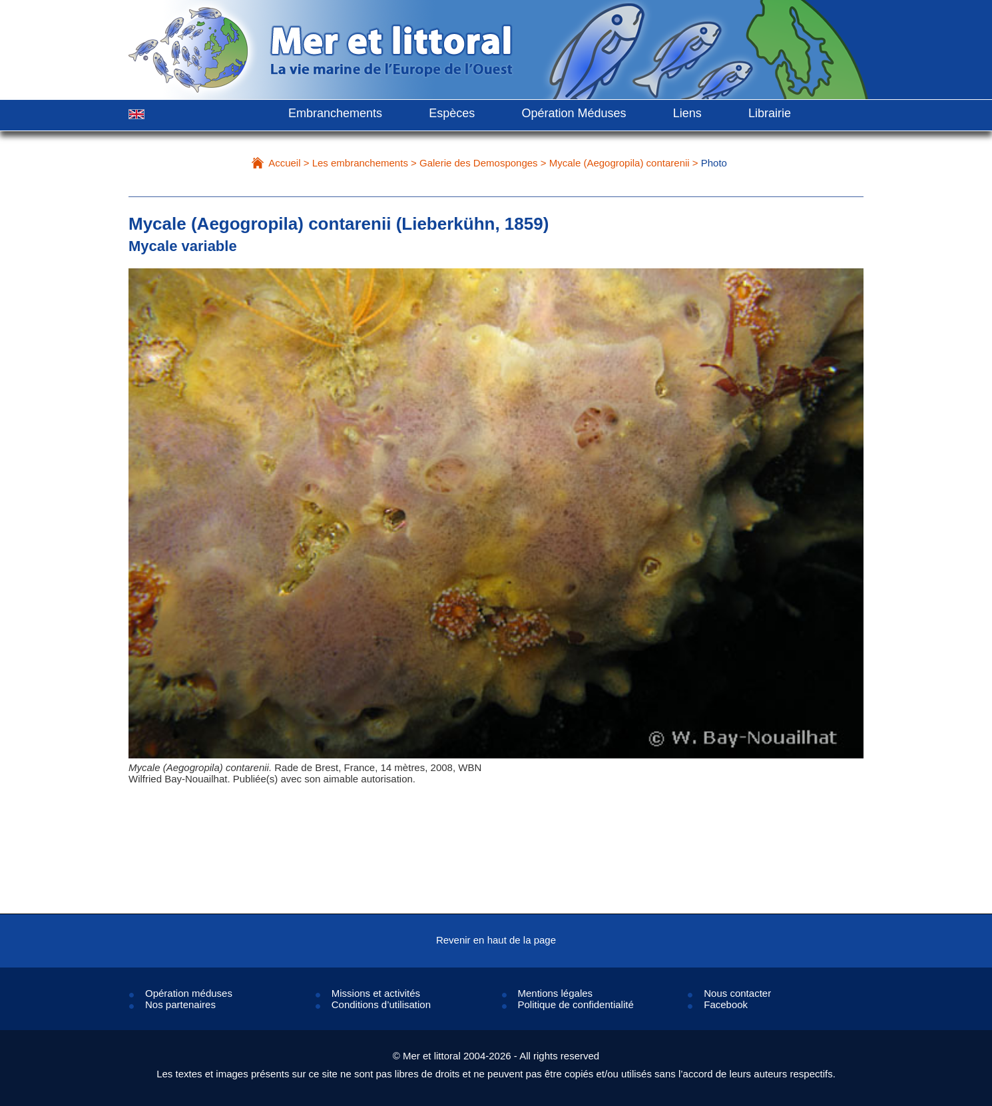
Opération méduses (188, 993)
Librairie (769, 113)
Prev (168, 544)
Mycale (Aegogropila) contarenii (619, 162)
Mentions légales (555, 993)
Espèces (452, 113)
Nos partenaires (180, 1004)
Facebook (726, 1004)
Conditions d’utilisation (381, 1004)
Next (823, 544)
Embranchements (335, 113)
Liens (687, 113)
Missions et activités (376, 993)
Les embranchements (360, 162)
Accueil (284, 162)
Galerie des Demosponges (478, 162)
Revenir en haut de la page (496, 940)
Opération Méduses (573, 113)
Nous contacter (737, 993)
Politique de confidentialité (576, 1004)
